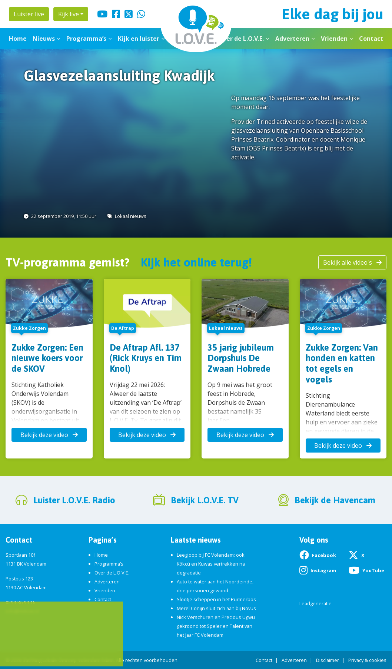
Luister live (29, 14)
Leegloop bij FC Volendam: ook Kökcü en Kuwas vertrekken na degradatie (211, 564)
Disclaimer (327, 660)
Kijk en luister (138, 38)
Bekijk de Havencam (335, 500)
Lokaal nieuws (130, 216)
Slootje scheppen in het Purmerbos (216, 599)
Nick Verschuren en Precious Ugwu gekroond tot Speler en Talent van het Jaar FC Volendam (216, 626)
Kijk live (68, 14)
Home (18, 38)
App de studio (42, 649)
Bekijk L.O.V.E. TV (205, 500)
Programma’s (86, 38)
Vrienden (334, 38)
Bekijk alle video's (352, 262)
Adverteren (292, 38)
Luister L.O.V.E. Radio (74, 500)
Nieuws (44, 38)
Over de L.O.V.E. (241, 38)
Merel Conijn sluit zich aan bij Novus (216, 608)
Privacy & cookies (367, 660)
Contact (371, 38)
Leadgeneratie (315, 603)
